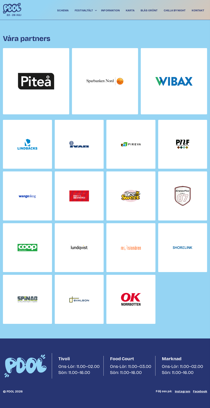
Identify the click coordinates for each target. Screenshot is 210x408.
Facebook (200, 391)
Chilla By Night (175, 10)
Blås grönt (149, 10)
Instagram (182, 391)
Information (110, 10)
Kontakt (198, 10)
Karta (130, 10)
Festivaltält (84, 10)
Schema (63, 10)
